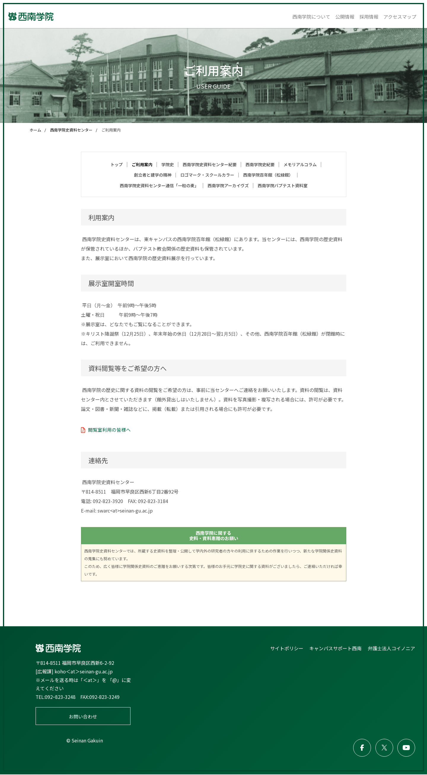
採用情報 (368, 16)
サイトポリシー (287, 648)
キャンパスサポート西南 (336, 648)
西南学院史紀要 (260, 164)
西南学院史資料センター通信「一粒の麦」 (159, 185)
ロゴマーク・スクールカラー (207, 175)
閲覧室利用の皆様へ (109, 429)
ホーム (35, 130)
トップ (116, 164)
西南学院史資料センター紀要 (210, 164)
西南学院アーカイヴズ (228, 185)
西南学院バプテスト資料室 (282, 185)
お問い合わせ (83, 716)
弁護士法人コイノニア (391, 648)
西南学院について (311, 16)
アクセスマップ (399, 16)
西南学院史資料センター (71, 130)
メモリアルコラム (300, 164)
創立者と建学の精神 (152, 175)
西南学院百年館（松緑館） (268, 175)
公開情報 (344, 16)
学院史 (167, 164)
